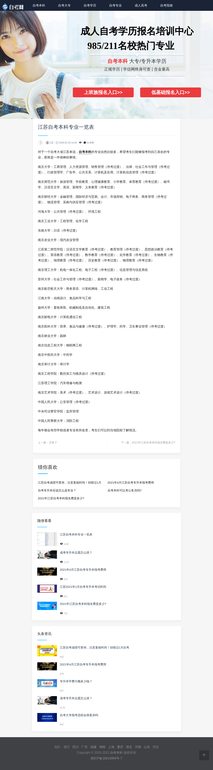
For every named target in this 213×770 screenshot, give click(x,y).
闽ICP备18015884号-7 (106, 758)
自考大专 (64, 5)
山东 (147, 747)
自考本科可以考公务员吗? (125, 490)
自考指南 (166, 5)
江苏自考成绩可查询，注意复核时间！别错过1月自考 (69, 484)
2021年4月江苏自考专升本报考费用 (131, 482)
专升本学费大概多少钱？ (76, 681)
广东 (84, 747)
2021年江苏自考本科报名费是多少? (153, 442)
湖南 (102, 747)
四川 (75, 747)
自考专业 (115, 5)
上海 (111, 747)
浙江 (67, 747)
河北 (156, 747)
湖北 (129, 747)
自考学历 (90, 5)
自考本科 (39, 5)
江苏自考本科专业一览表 (76, 534)
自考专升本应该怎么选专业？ (57, 490)
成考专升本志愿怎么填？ (76, 552)
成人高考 (141, 5)
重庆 (120, 747)
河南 (138, 747)
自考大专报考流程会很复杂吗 (79, 715)
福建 (93, 747)
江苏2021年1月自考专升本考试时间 (83, 586)
